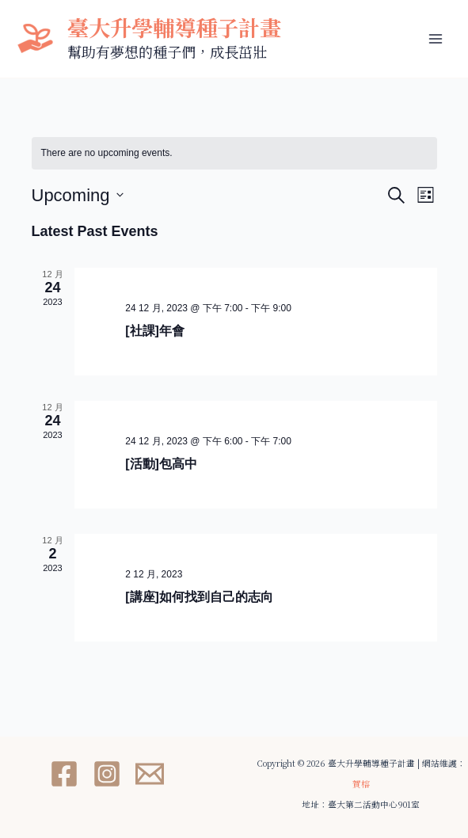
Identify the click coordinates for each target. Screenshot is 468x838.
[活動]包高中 (161, 463)
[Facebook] (64, 773)
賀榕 (361, 784)
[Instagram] (107, 773)
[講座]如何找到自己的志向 (199, 597)
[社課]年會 (155, 330)
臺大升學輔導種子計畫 (174, 27)
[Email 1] (149, 773)
